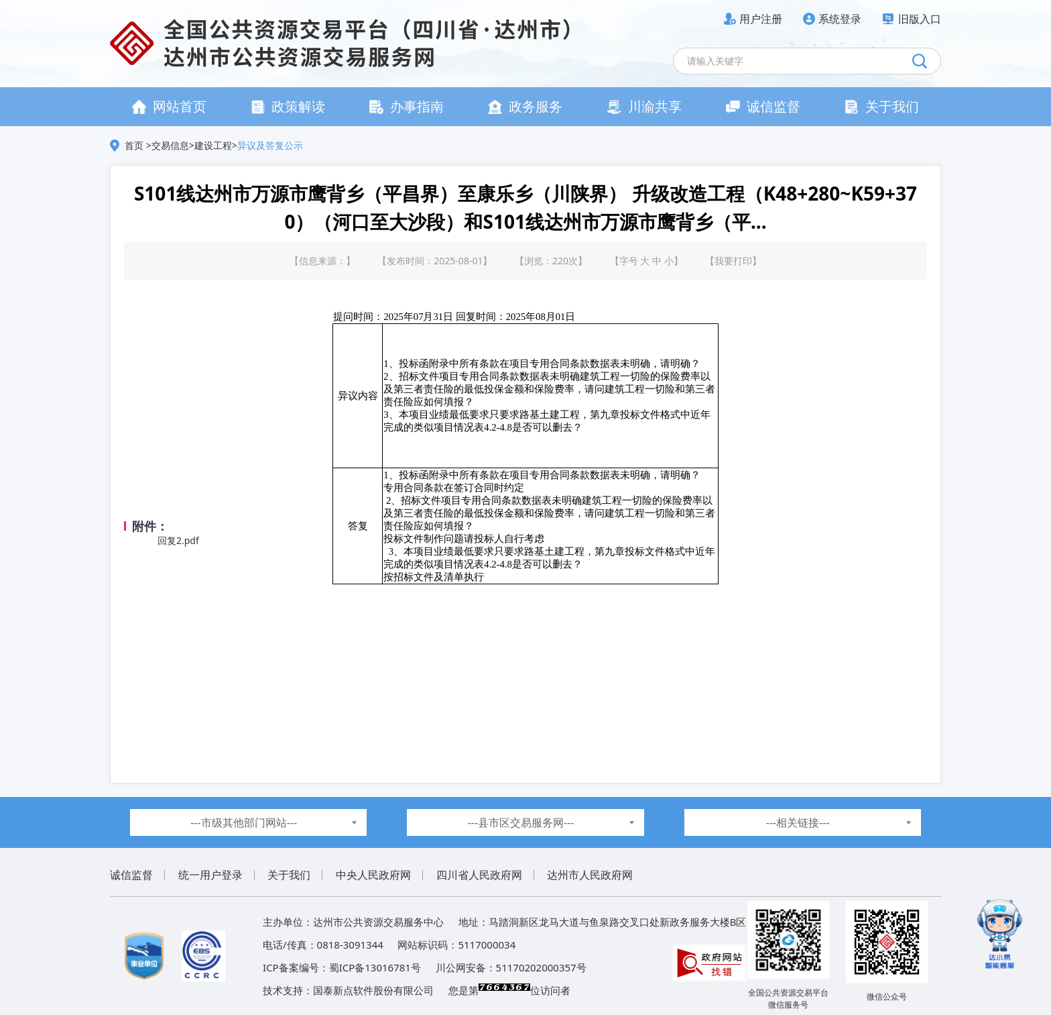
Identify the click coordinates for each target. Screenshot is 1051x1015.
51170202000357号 (541, 967)
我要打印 (733, 260)
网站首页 (169, 106)
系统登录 (839, 19)
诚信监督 (763, 106)
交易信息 (170, 145)
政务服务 (525, 106)
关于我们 (882, 106)
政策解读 (288, 106)
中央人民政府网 (373, 874)
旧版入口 (919, 19)
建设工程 (213, 145)
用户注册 (760, 19)
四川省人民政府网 (479, 874)
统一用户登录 (210, 874)
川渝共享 (644, 106)
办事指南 (406, 106)
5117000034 (486, 944)
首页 (135, 145)
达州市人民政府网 (590, 874)
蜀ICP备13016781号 (375, 967)
